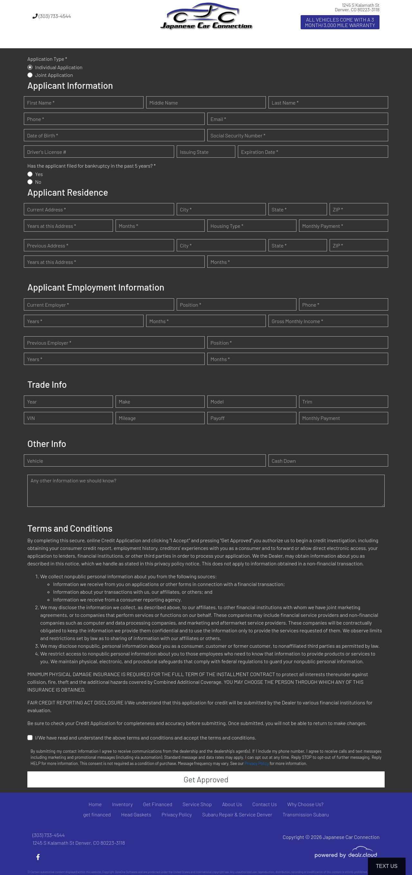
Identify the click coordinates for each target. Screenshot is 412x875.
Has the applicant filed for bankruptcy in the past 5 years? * (91, 166)
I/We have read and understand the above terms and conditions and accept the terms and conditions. (145, 737)
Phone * (35, 119)
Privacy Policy (257, 763)
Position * (190, 305)
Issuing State (194, 152)
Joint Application (54, 75)
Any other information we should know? (73, 480)
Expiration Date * (259, 152)
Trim (307, 401)
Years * (34, 321)
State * (279, 209)
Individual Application (58, 67)
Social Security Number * (238, 135)
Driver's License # (46, 152)
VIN (31, 418)
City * (186, 209)
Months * (128, 226)
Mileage (127, 418)
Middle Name (163, 102)
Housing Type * (227, 226)
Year (32, 401)
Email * (218, 119)
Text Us (387, 866)
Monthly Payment (321, 418)
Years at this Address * (51, 226)
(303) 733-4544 (52, 16)
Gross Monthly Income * (297, 321)
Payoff (218, 418)
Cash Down (284, 461)
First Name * (41, 102)
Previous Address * (47, 245)
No (38, 182)
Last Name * (285, 102)
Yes (39, 174)
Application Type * (47, 59)
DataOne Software (126, 872)
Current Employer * (48, 305)
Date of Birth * (42, 135)
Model (217, 401)
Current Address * (46, 209)
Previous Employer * (49, 343)
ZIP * (338, 209)
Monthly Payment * (322, 226)
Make (124, 401)
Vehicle (35, 461)
